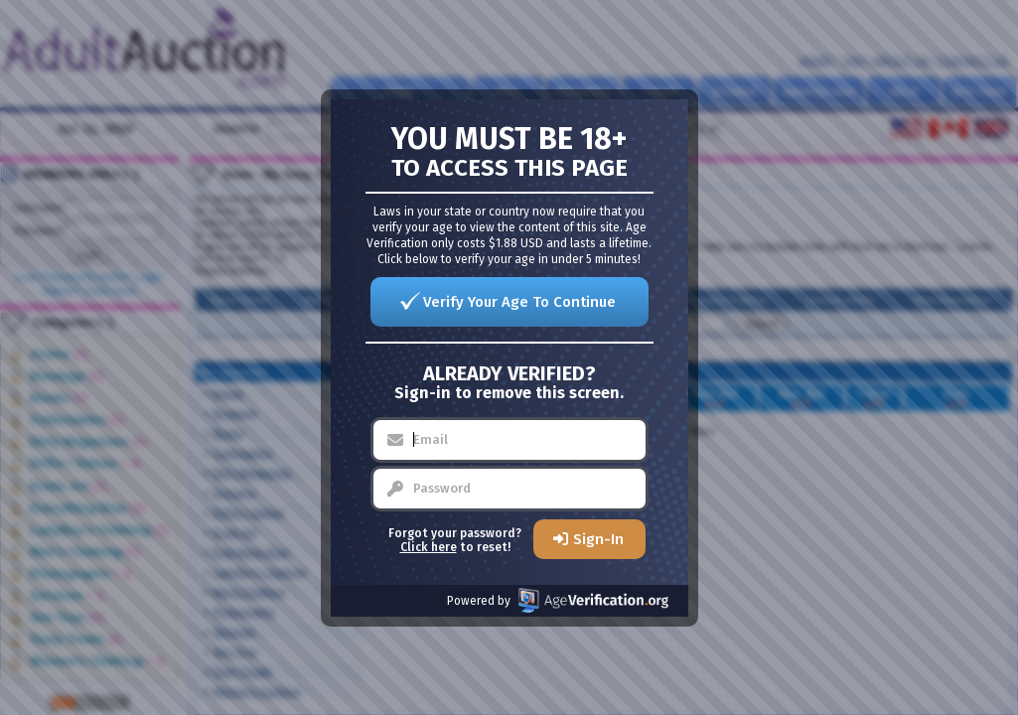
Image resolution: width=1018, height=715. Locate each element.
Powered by (557, 600)
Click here (428, 547)
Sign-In (598, 539)
